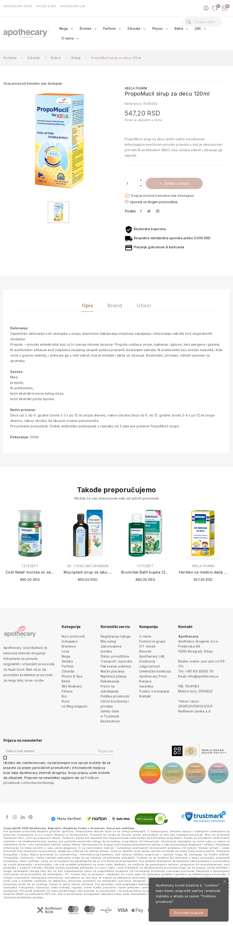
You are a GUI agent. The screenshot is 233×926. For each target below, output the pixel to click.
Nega (66, 656)
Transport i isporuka (116, 661)
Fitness (67, 691)
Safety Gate (110, 711)
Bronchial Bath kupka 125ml (145, 572)
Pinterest (158, 211)
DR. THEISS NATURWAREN (87, 566)
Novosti (145, 651)
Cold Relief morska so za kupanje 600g (30, 572)
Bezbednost (110, 721)
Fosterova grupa (152, 641)
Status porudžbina (115, 656)
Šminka (67, 661)
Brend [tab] (115, 305)
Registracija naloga (116, 636)
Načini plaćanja (112, 671)
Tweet (149, 211)
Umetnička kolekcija (155, 671)
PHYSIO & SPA (46, 6)
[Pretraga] (202, 22)
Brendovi (69, 646)
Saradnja (146, 686)
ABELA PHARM (203, 566)
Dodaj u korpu (176, 183)
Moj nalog (108, 641)
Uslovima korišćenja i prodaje (23, 897)
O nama (145, 636)
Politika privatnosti (115, 696)
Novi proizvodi (73, 636)
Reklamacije (110, 681)
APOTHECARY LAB (72, 6)
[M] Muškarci (72, 686)
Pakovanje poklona (116, 666)
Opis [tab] (87, 305)
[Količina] (131, 183)
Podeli (141, 211)
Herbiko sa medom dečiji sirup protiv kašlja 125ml (203, 572)
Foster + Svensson (91, 828)
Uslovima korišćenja (38, 783)
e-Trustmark (110, 716)
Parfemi (67, 666)
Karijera (145, 681)
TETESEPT (29, 566)
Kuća (65, 701)
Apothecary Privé (153, 676)
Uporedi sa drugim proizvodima (151, 201)
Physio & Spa (72, 676)
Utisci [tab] (144, 305)
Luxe (65, 651)
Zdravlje (68, 671)
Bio (64, 696)
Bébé (66, 681)
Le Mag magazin (74, 706)
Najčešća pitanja (114, 676)
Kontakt (145, 696)
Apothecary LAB (152, 656)
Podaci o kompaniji (154, 691)
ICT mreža (147, 646)
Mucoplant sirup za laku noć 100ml (87, 572)
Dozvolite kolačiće (188, 913)
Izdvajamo (70, 641)
